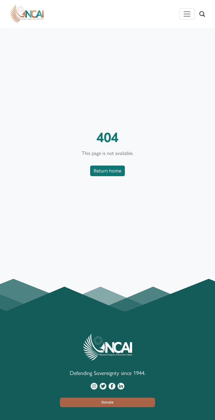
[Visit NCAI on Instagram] (94, 386)
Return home (107, 171)
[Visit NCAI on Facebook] (112, 386)
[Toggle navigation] (187, 14)
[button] (107, 402)
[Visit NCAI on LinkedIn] (121, 386)
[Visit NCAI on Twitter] (103, 386)
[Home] (27, 13)
